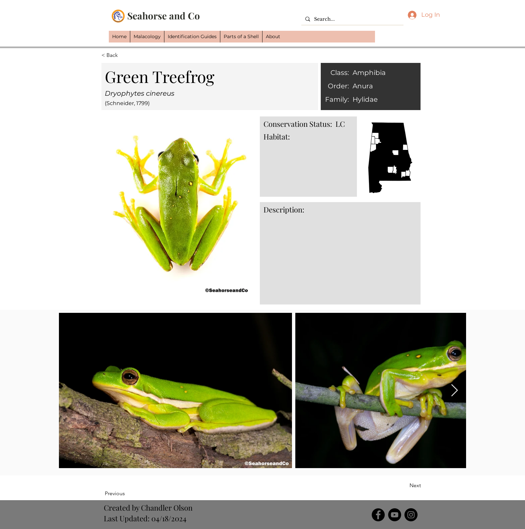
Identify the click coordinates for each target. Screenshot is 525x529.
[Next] (404, 485)
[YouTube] (394, 514)
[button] (147, 36)
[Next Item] (454, 390)
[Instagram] (411, 514)
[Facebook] (378, 514)
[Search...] (351, 19)
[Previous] (127, 493)
